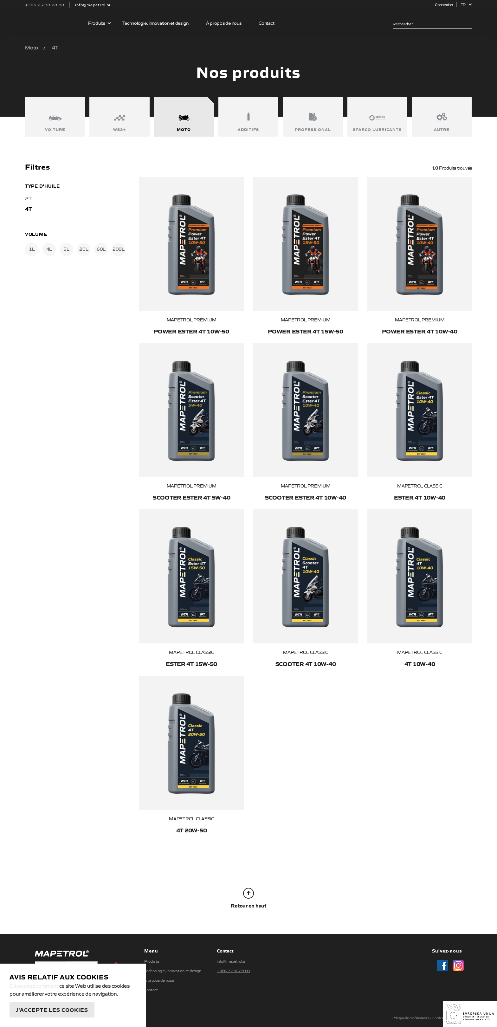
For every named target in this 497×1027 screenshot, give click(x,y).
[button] (466, 4)
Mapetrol (52, 23)
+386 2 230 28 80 (44, 4)
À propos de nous (224, 23)
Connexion (444, 4)
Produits (96, 23)
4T (28, 208)
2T (28, 198)
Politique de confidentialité (410, 1018)
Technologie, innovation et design (155, 23)
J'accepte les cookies (52, 1009)
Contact (266, 23)
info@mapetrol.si (92, 4)
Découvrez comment (34, 985)
